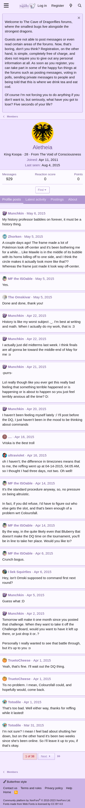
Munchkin (16, 213)
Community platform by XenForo (37, 800)
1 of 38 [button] (29, 756)
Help (69, 788)
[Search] (79, 5)
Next (46, 756)
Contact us (10, 788)
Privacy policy (54, 788)
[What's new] (70, 5)
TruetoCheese (19, 660)
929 (9, 179)
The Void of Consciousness (60, 154)
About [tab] (72, 199)
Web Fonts (29, 804)
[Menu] (6, 5)
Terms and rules (31, 788)
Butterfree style (15, 781)
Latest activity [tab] (36, 199)
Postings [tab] (57, 199)
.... (10, 437)
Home (7, 792)
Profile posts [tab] (11, 199)
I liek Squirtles (19, 572)
